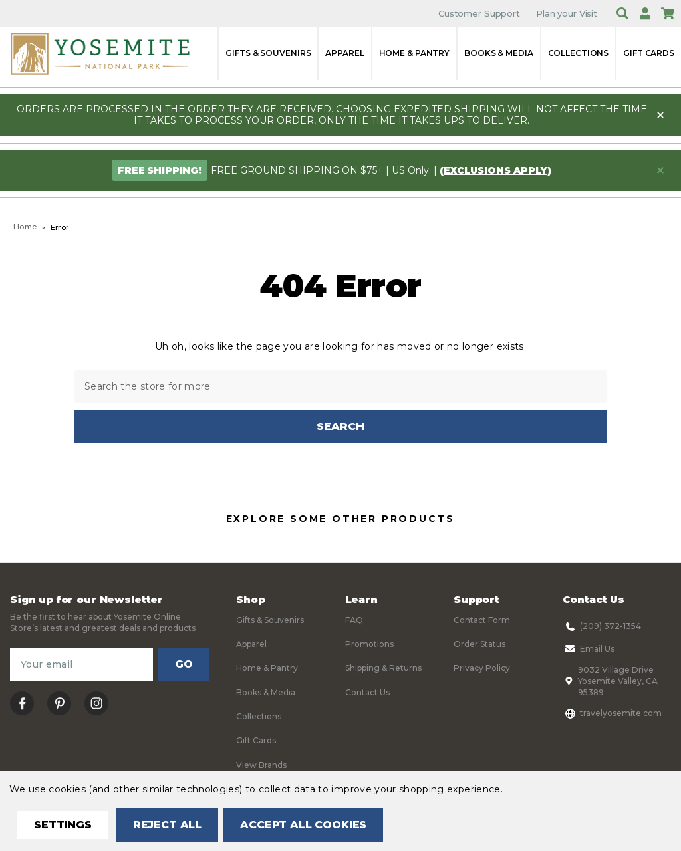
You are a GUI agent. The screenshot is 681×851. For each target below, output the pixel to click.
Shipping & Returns (383, 668)
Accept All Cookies (303, 824)
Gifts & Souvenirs (268, 53)
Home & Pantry (414, 53)
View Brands (261, 765)
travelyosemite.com (612, 713)
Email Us (588, 649)
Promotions (369, 644)
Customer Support (479, 13)
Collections (578, 53)
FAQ (354, 620)
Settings (63, 824)
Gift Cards (648, 53)
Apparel (344, 53)
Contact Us (367, 692)
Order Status (479, 644)
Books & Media (498, 53)
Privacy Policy (482, 668)
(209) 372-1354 (602, 626)
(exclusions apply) (495, 170)
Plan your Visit (566, 13)
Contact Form (482, 620)
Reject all (167, 824)
